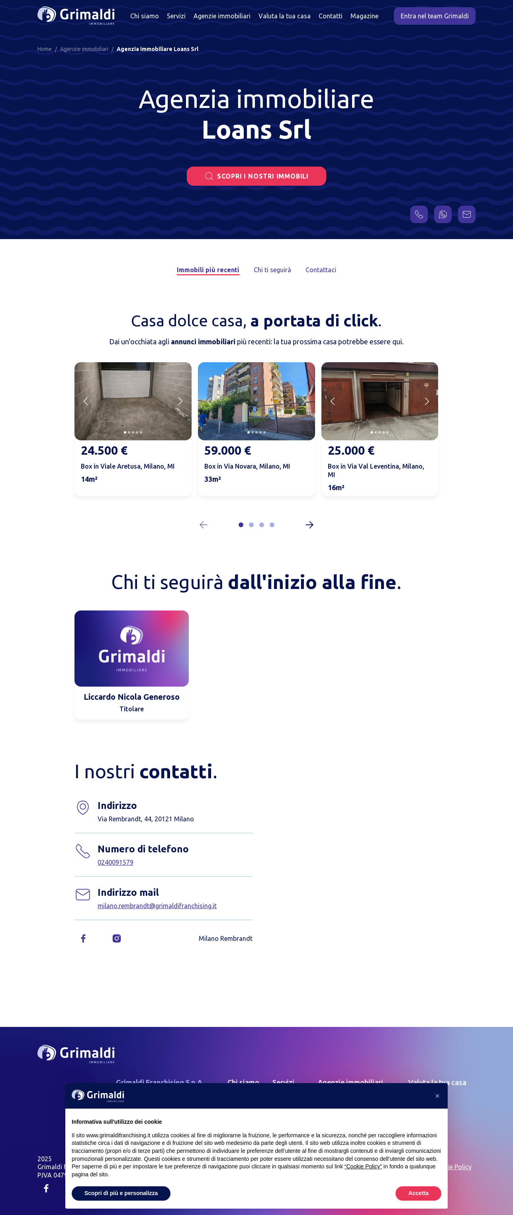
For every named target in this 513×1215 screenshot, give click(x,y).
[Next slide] (180, 401)
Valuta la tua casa (284, 16)
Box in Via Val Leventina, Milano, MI (376, 470)
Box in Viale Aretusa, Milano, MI (127, 466)
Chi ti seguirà (272, 269)
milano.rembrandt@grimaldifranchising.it (157, 905)
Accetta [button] (418, 1193)
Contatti (331, 16)
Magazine (364, 16)
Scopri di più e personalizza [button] (121, 1193)
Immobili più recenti (208, 269)
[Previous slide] (85, 401)
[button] (241, 524)
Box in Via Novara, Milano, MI (247, 466)
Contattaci (320, 269)
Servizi (176, 16)
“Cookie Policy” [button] (363, 1166)
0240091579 (115, 862)
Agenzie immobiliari (222, 16)
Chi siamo (144, 16)
